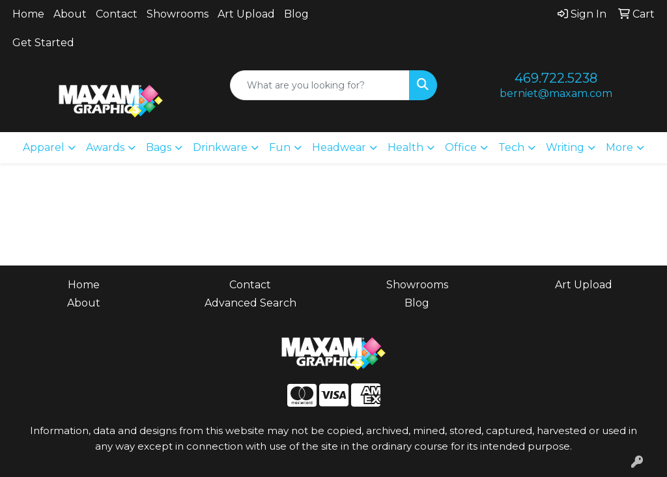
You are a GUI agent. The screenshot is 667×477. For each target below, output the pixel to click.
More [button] (619, 147)
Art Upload (246, 14)
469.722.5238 (556, 78)
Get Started (43, 42)
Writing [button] (565, 147)
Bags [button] (158, 147)
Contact (116, 14)
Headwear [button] (339, 147)
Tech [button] (511, 147)
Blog (296, 14)
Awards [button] (105, 147)
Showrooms (177, 14)
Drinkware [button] (220, 147)
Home (28, 14)
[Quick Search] (319, 85)
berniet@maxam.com (556, 93)
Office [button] (461, 147)
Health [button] (405, 147)
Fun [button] (280, 147)
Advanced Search (250, 303)
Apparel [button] (43, 147)
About (70, 14)
